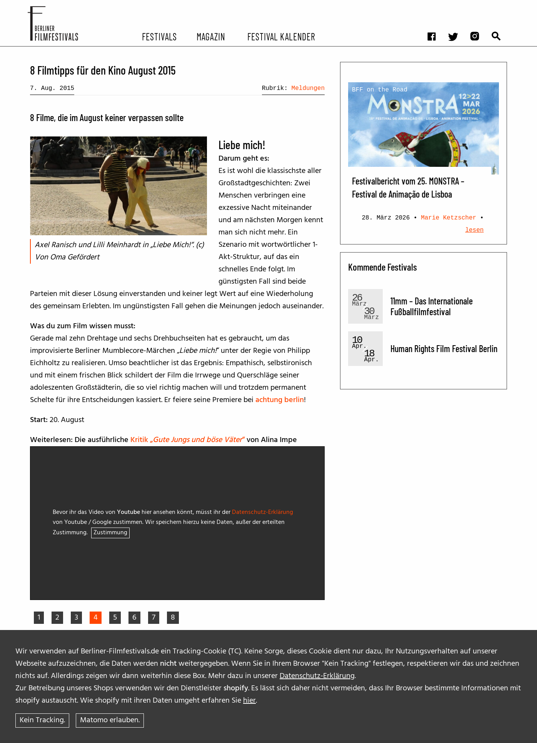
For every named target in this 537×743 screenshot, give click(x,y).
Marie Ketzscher (448, 217)
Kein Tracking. (42, 719)
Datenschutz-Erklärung (317, 673)
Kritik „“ (188, 440)
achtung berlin (279, 400)
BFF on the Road (379, 89)
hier (249, 697)
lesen (474, 230)
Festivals (159, 36)
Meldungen (308, 88)
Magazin (210, 36)
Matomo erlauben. (111, 719)
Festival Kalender (281, 36)
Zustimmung (110, 533)
